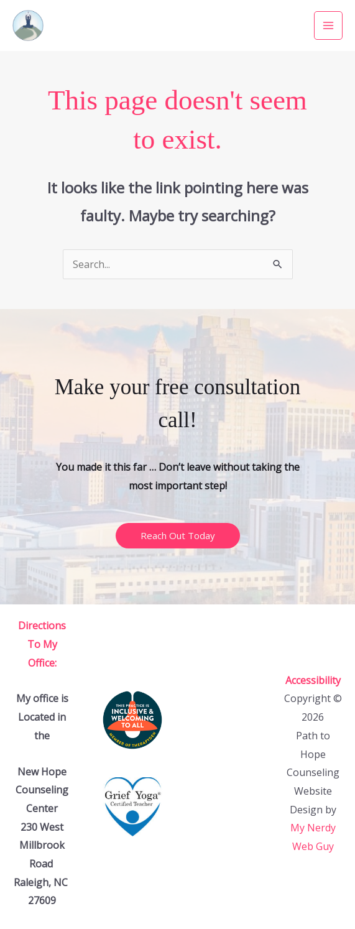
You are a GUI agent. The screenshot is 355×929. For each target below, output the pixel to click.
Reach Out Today (178, 535)
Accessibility (313, 680)
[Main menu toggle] (328, 25)
